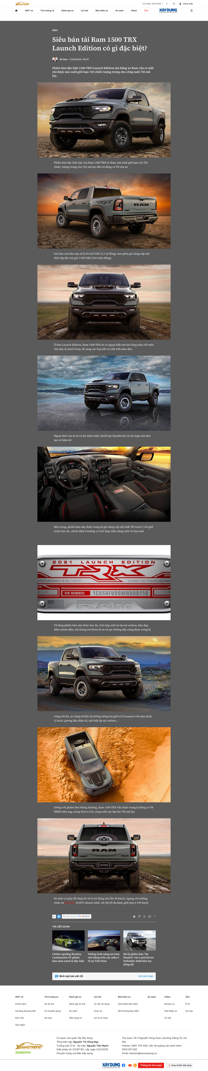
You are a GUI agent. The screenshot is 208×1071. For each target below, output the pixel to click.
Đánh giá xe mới (77, 1004)
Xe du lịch (49, 1004)
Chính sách (20, 1004)
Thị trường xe (47, 10)
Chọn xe (98, 1011)
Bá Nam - (64, 59)
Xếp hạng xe (75, 1017)
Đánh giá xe (67, 10)
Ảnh (146, 10)
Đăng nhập (188, 4)
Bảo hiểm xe (102, 10)
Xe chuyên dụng (52, 1011)
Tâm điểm (20, 1025)
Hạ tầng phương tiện (25, 1011)
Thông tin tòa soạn (151, 1065)
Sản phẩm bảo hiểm (128, 1004)
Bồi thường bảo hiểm (128, 1011)
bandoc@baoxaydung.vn (143, 1053)
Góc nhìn (19, 1017)
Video (134, 10)
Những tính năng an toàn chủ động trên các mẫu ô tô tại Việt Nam (104, 957)
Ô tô (187, 1004)
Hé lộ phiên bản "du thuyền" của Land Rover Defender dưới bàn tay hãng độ (138, 959)
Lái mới (84, 10)
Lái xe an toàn (101, 1017)
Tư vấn (167, 1017)
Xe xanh (119, 10)
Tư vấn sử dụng (101, 1004)
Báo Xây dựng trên (76, 916)
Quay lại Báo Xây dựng (179, 1065)
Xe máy (48, 1017)
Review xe (169, 1004)
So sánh (73, 1011)
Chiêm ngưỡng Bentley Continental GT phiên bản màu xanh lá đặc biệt (68, 957)
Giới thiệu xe (170, 1011)
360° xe (29, 10)
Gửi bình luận (145, 976)
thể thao (70, 903)
